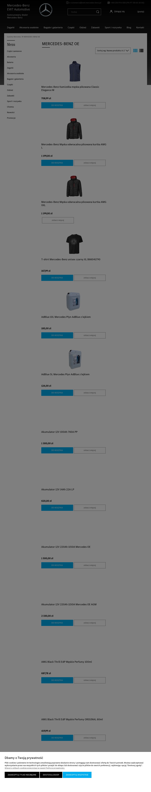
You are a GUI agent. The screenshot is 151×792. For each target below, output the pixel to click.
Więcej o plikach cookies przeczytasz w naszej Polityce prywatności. (35, 768)
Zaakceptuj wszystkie (77, 774)
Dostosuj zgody (51, 774)
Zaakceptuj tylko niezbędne (22, 774)
